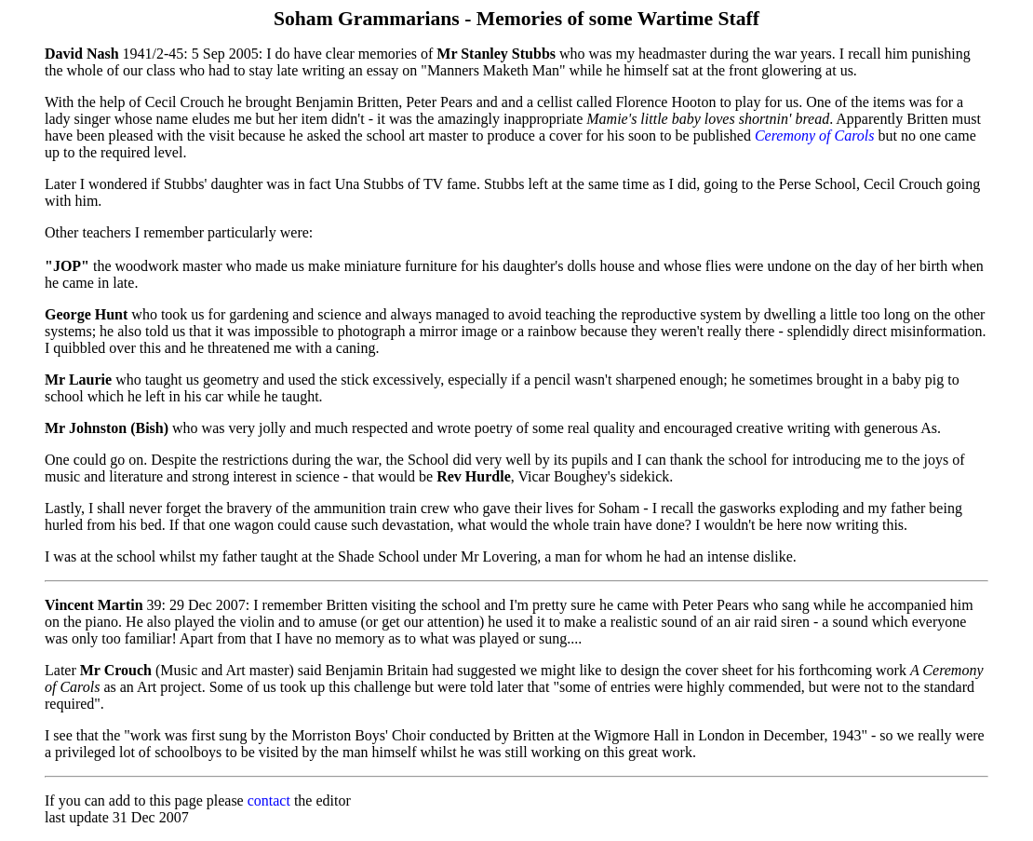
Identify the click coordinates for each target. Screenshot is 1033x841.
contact (269, 800)
